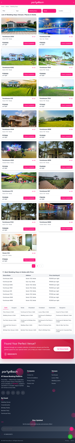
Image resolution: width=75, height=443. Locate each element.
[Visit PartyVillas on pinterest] (18, 393)
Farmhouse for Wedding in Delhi (45, 316)
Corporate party (5, 405)
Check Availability (29, 43)
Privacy (67, 440)
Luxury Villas (55, 378)
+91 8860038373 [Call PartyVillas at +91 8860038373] (8, 434)
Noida (7, 6)
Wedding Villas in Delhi (26, 325)
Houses (54, 383)
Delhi (5, 307)
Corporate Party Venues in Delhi (9, 325)
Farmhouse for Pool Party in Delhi (45, 321)
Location (64, 10)
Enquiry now (30, 383)
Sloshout (15, 383)
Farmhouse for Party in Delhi (28, 312)
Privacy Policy (31, 380)
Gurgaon (14, 307)
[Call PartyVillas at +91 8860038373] (73, 2)
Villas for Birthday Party (44, 330)
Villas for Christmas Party (44, 325)
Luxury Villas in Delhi (43, 312)
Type (20, 10)
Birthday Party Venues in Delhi (10, 330)
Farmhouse (55, 375)
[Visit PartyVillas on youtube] (23, 393)
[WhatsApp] (70, 436)
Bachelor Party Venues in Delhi (28, 330)
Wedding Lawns (56, 380)
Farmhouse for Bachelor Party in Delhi (63, 321)
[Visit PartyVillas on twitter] (13, 393)
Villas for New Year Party (62, 325)
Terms (72, 440)
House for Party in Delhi (62, 312)
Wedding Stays (14, 6)
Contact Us (30, 375)
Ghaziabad (31, 307)
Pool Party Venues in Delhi (9, 320)
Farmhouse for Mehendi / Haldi (64, 315)
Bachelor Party (5, 410)
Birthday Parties (5, 407)
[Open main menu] (1, 2)
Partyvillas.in (9, 440)
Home (2, 6)
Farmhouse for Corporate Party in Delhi (64, 330)
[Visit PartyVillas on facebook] (3, 393)
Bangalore (62, 307)
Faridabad (42, 307)
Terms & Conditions (32, 378)
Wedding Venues (5, 402)
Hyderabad (52, 307)
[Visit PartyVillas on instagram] (8, 393)
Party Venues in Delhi (8, 312)
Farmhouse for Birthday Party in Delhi (28, 321)
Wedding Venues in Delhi (9, 315)
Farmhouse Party (6, 413)
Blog (28, 386)
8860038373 (12, 354)
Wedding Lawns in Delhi (27, 315)
